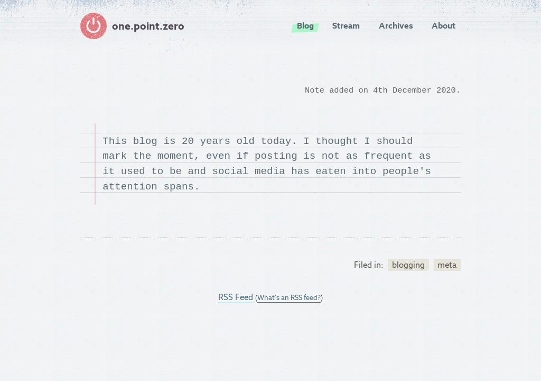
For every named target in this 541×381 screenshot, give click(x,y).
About (443, 25)
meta (446, 264)
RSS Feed (235, 297)
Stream (346, 25)
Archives (396, 25)
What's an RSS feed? (289, 297)
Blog (305, 25)
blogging (408, 264)
